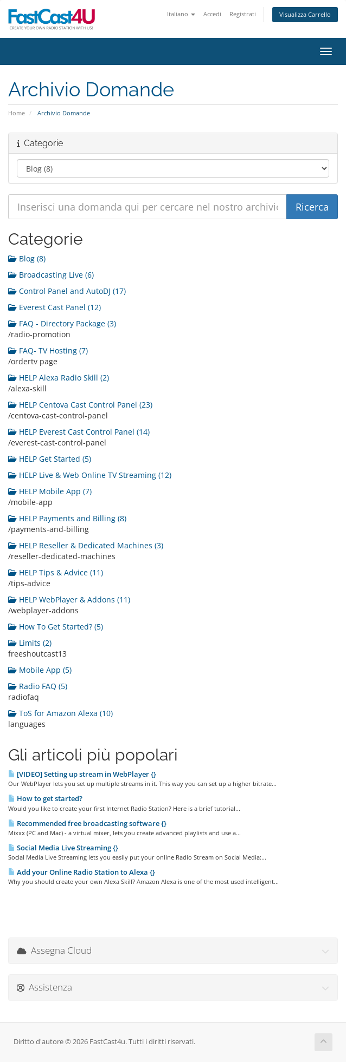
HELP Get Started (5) (49, 459)
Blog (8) (27, 258)
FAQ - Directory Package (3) (62, 323)
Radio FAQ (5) (37, 686)
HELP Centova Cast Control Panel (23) (80, 404)
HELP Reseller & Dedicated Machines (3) (85, 545)
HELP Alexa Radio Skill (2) (58, 377)
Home (16, 113)
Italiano (181, 14)
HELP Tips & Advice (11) (55, 572)
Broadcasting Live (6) (51, 275)
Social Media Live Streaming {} (63, 848)
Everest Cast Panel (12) (54, 307)
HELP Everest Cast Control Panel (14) (79, 432)
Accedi (212, 14)
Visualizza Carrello (305, 14)
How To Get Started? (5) (55, 626)
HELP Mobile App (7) (50, 491)
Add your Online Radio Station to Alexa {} (81, 872)
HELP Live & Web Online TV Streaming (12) (89, 475)
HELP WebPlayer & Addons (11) (69, 599)
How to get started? (45, 798)
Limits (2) (30, 643)
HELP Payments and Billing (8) (67, 518)
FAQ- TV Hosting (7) (48, 350)
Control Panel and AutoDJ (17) (67, 291)
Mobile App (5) (40, 670)
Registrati (242, 14)
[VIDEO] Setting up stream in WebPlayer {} (82, 774)
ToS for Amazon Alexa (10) (60, 713)
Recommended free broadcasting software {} (87, 823)
